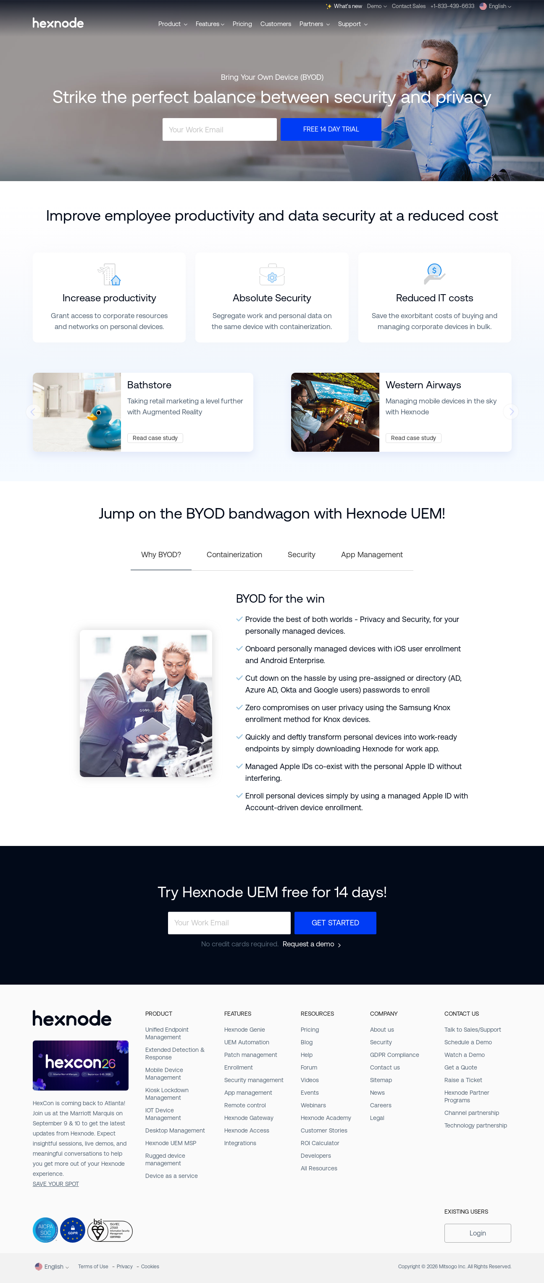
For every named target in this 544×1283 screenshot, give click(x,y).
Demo (377, 6)
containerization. (306, 326)
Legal (377, 1117)
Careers (381, 1105)
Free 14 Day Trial (331, 129)
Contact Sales (409, 6)
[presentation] (33, 414)
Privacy (125, 1267)
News (377, 1092)
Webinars (313, 1105)
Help (307, 1054)
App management (248, 1092)
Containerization (234, 554)
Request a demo (308, 944)
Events (310, 1092)
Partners (315, 23)
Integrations (240, 1143)
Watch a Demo (464, 1054)
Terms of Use (93, 1267)
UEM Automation (246, 1042)
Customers (275, 23)
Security (301, 554)
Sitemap (381, 1080)
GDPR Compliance (394, 1054)
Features (210, 23)
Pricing (242, 23)
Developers (316, 1155)
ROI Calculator (320, 1143)
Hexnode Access (246, 1130)
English (495, 6)
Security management (254, 1080)
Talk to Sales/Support (472, 1029)
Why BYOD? (161, 554)
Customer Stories (324, 1130)
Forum (309, 1067)
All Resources (319, 1168)
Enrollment (238, 1067)
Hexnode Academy (326, 1117)
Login (478, 1233)
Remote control (245, 1105)
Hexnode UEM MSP (170, 1143)
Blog (307, 1042)
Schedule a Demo (468, 1042)
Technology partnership (475, 1125)
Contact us (385, 1067)
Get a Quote (460, 1067)
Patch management (250, 1054)
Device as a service (171, 1175)
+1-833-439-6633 (452, 6)
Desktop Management (175, 1130)
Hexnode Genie (244, 1029)
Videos (310, 1080)
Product (172, 23)
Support (353, 23)
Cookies (150, 1267)
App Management (372, 554)
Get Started (335, 922)
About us (382, 1029)
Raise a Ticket (463, 1080)
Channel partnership (471, 1112)
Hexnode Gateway (248, 1117)
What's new (344, 6)
